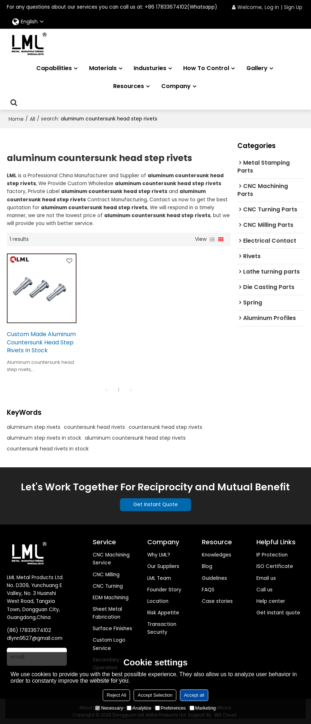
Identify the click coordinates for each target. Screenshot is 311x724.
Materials (103, 68)
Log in (272, 7)
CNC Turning (108, 586)
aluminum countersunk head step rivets (135, 437)
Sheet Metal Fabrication (107, 613)
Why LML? (158, 554)
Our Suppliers (163, 566)
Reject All (116, 695)
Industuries (150, 68)
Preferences (170, 708)
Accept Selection (155, 695)
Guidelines (214, 578)
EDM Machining (111, 597)
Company (176, 86)
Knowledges (216, 554)
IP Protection (272, 554)
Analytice (139, 708)
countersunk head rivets (94, 427)
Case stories (217, 601)
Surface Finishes (112, 628)
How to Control (206, 68)
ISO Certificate (274, 566)
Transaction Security (161, 628)
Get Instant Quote (155, 504)
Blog (207, 566)
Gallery (257, 68)
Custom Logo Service (109, 644)
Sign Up (293, 7)
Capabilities (54, 68)
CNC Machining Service (111, 558)
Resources (128, 86)
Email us (266, 578)
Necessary (109, 708)
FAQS (208, 589)
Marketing (203, 708)
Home (16, 119)
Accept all (194, 695)
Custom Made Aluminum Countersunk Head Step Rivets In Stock (41, 342)
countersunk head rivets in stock (48, 448)
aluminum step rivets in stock (44, 437)
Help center (270, 601)
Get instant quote (278, 612)
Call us (264, 589)
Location (157, 601)
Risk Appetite (163, 612)
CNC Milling (106, 574)
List (212, 239)
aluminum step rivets (33, 427)
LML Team (159, 578)
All (32, 119)
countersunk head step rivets (165, 427)
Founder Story (164, 589)
